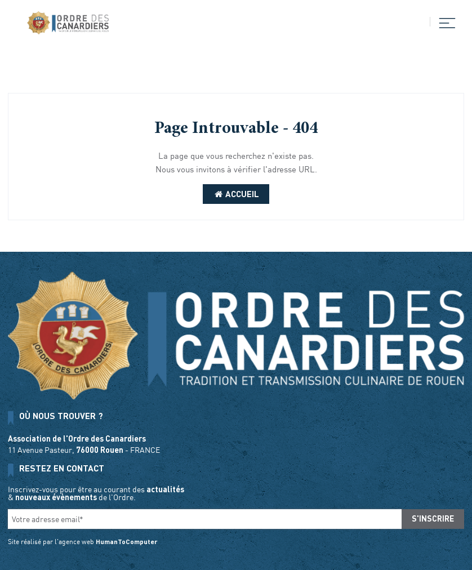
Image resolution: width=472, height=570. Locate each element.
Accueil (236, 194)
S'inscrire (433, 518)
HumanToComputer (127, 541)
